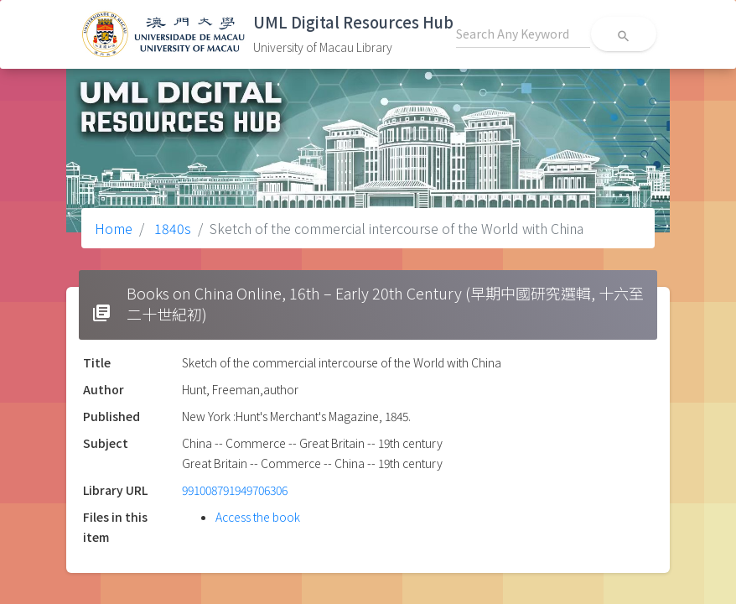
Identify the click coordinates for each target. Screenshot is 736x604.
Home (113, 228)
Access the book (257, 516)
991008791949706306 (235, 490)
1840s (171, 228)
